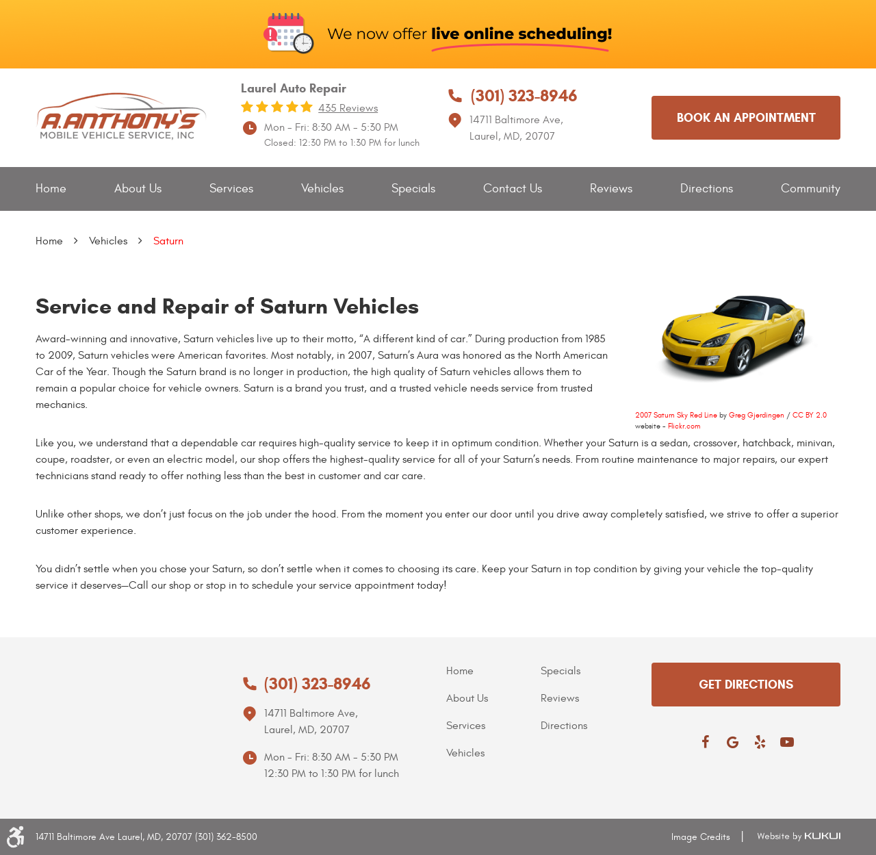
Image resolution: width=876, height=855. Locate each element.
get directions (746, 684)
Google (732, 742)
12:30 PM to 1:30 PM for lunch (331, 773)
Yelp (759, 742)
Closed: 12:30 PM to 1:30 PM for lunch (342, 143)
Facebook (705, 742)
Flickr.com (684, 426)
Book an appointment (746, 117)
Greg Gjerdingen (756, 415)
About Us (138, 188)
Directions (706, 188)
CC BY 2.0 (810, 415)
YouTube (787, 742)
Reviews (611, 188)
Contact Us (512, 188)
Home (51, 188)
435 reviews (348, 108)
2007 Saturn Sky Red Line (676, 415)
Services (231, 188)
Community (810, 188)
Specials (413, 188)
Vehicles (322, 188)
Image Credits (700, 837)
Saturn (168, 241)
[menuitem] (51, 189)
